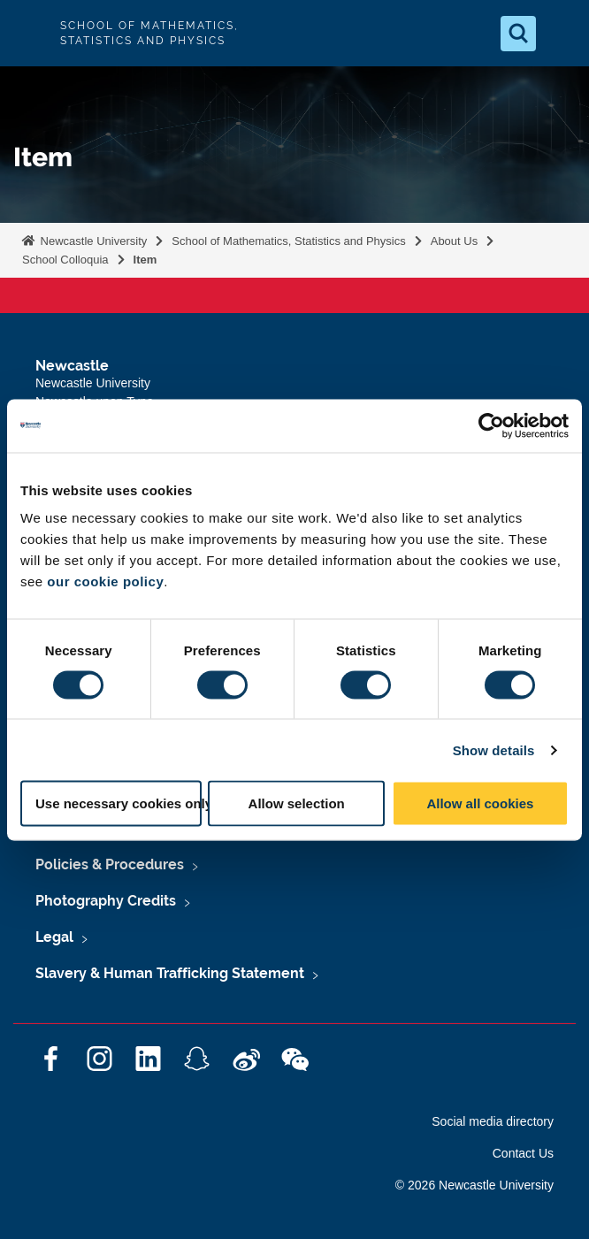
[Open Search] (518, 33)
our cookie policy (105, 581)
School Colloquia (65, 259)
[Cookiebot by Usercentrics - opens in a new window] (491, 425)
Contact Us (523, 1153)
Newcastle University (92, 241)
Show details (494, 749)
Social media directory (493, 1121)
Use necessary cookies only (118, 803)
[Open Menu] (560, 33)
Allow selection (297, 803)
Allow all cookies (479, 803)
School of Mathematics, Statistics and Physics (288, 241)
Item (145, 259)
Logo (28, 33)
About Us (454, 241)
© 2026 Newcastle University (474, 1185)
